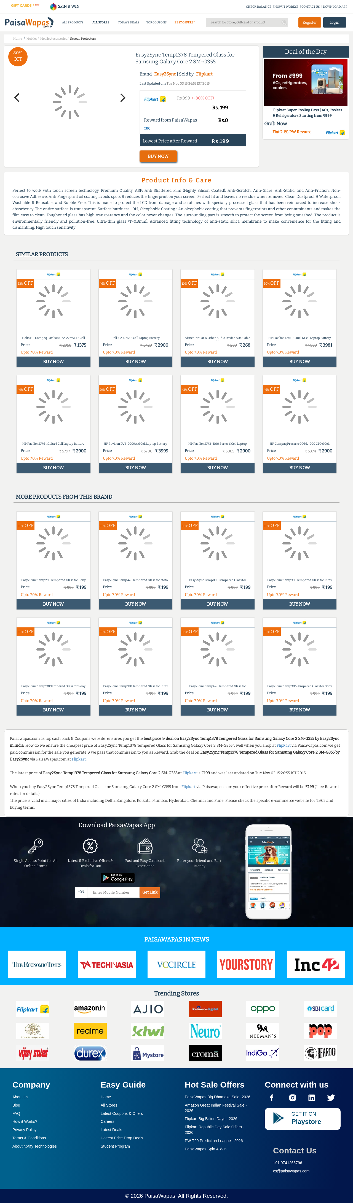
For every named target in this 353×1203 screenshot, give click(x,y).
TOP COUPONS (156, 22)
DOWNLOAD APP (335, 7)
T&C (147, 128)
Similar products (42, 254)
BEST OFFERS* (185, 22)
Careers (107, 1121)
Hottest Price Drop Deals (122, 1138)
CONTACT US (310, 7)
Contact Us (295, 1150)
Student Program (115, 1146)
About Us (20, 1097)
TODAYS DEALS (128, 22)
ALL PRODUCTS (72, 22)
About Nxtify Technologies (34, 1146)
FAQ (16, 1113)
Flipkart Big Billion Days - (211, 1118)
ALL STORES (100, 22)
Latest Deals (111, 1130)
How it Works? (24, 1121)
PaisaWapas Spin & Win (205, 1149)
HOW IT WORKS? (286, 7)
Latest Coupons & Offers (122, 1113)
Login (334, 22)
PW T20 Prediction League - (214, 1141)
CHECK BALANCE (258, 7)
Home (106, 1097)
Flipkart (204, 74)
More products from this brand (64, 496)
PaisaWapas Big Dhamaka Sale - (217, 1097)
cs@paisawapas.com (291, 1171)
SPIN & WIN (64, 6)
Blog (16, 1105)
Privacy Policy (24, 1130)
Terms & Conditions (29, 1138)
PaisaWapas (160, 1196)
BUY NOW (158, 156)
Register (310, 22)
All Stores (109, 1105)
